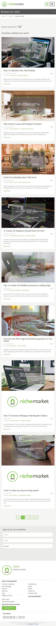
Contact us (31, 591)
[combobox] (28, 546)
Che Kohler (13, 495)
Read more (6, 84)
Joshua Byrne (14, 129)
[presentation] (17, 553)
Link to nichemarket (8, 602)
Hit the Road (22, 346)
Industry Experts (23, 75)
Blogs (30, 586)
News (10, 16)
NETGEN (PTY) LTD (33, 624)
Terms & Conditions (8, 584)
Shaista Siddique (15, 290)
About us (5, 591)
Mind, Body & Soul (24, 182)
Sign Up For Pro (9, 608)
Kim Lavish (13, 182)
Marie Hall (13, 75)
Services (4, 589)
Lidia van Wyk (14, 420)
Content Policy (32, 593)
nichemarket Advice (25, 495)
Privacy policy (32, 584)
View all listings (6, 586)
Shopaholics (26, 290)
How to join (5, 599)
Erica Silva (13, 346)
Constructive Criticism (27, 129)
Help (3, 593)
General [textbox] (6, 546)
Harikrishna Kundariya (17, 236)
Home (3, 16)
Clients (30, 589)
